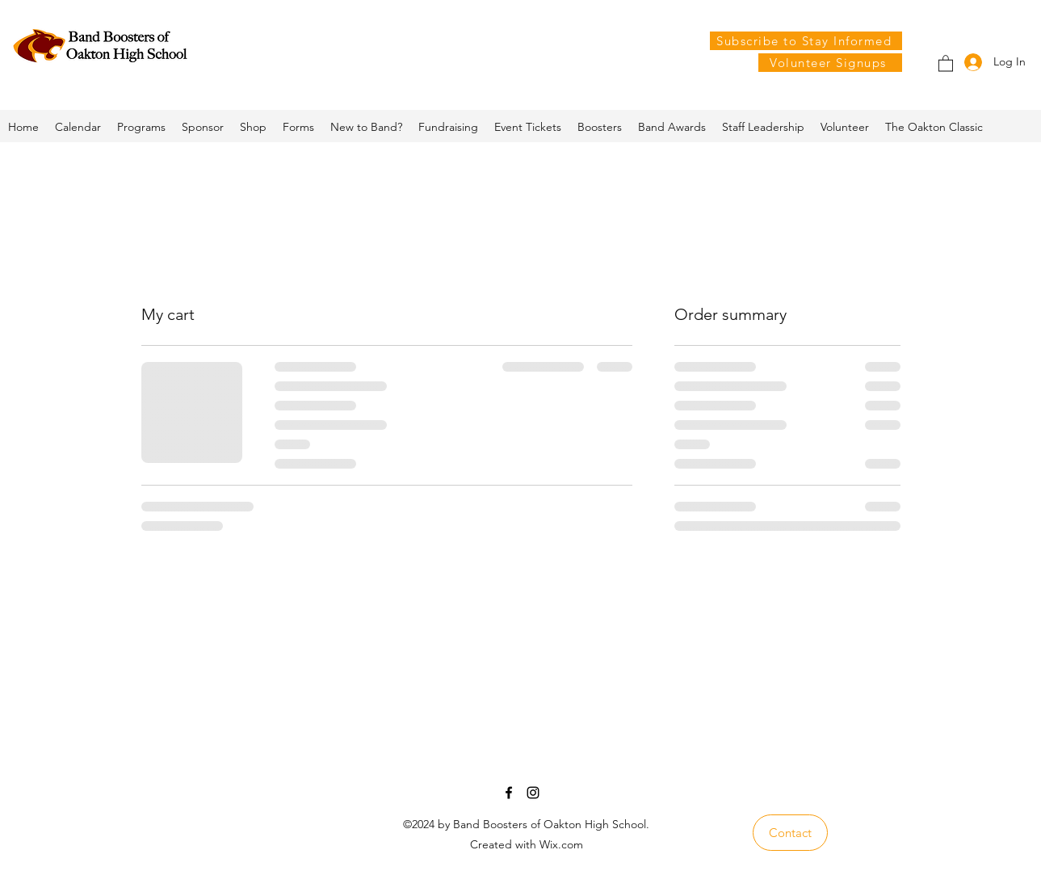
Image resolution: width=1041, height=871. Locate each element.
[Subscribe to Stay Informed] (806, 41)
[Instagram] (533, 793)
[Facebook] (509, 793)
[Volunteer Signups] (830, 62)
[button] (945, 62)
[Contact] (790, 832)
